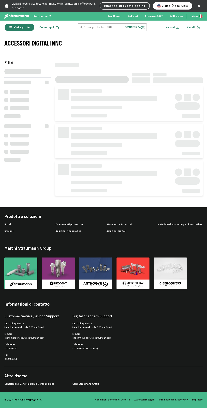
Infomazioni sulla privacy (173, 400)
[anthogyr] (95, 273)
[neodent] (58, 273)
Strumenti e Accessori (119, 224)
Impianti (9, 231)
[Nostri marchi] (42, 16)
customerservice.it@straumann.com (24, 338)
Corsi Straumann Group (85, 384)
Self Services (176, 16)
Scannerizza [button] (135, 27)
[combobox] (102, 27)
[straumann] (21, 273)
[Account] (172, 27)
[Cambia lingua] (196, 16)
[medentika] (133, 273)
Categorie (19, 27)
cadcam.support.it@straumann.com (91, 338)
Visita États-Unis (172, 6)
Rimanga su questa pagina (124, 6)
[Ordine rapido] (49, 27)
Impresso (197, 400)
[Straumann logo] (16, 16)
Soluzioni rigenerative (68, 231)
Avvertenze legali (144, 400)
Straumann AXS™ (153, 16)
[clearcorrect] (170, 273)
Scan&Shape (114, 16)
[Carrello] (194, 27)
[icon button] (199, 6)
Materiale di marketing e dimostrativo (180, 224)
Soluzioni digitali (116, 231)
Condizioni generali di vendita (112, 400)
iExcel (7, 224)
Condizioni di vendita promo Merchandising (29, 384)
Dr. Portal (133, 16)
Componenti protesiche (69, 224)
